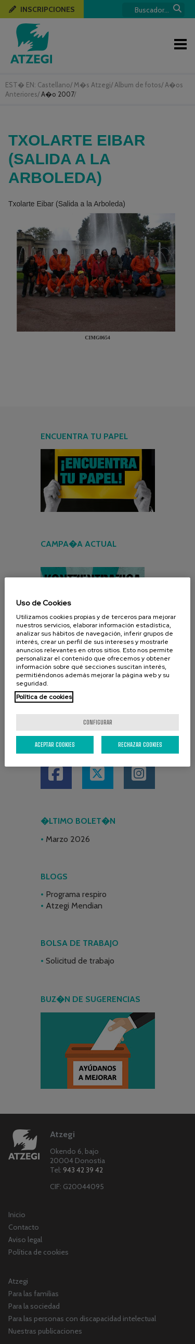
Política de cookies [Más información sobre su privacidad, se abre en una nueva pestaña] (44, 697)
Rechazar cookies (140, 744)
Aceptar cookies (55, 744)
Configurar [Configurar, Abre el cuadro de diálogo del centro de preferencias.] (97, 722)
